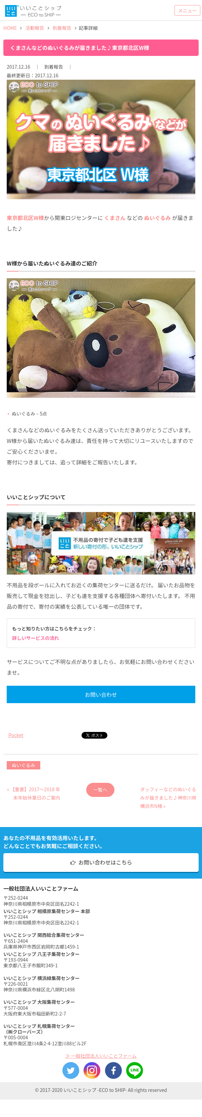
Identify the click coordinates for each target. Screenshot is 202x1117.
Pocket (15, 735)
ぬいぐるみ (23, 765)
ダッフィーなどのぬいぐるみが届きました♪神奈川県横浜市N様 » (168, 791)
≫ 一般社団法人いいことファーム (101, 1055)
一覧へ (100, 789)
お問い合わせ (101, 694)
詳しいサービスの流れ (35, 638)
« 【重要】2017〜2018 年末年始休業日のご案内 (33, 791)
